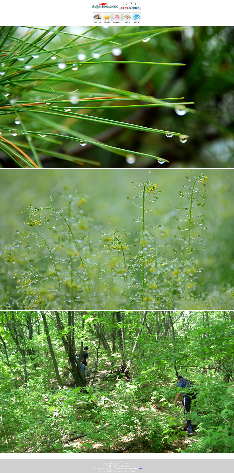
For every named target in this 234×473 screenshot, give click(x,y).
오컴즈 (140, 468)
